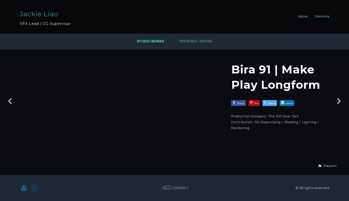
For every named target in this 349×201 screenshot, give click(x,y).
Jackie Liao (39, 14)
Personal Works (195, 41)
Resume (322, 16)
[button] (327, 166)
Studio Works (150, 41)
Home (303, 16)
